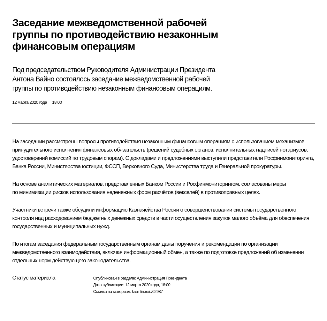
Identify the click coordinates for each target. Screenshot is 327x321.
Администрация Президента (162, 278)
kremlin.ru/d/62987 (147, 291)
